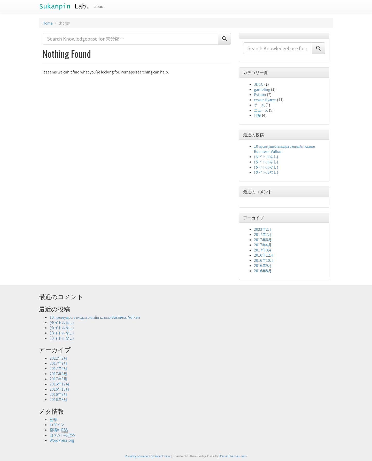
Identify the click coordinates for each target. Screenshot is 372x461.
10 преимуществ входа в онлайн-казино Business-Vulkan (95, 317)
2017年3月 (263, 249)
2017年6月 (263, 239)
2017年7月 (263, 234)
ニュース (261, 110)
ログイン (57, 424)
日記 (257, 115)
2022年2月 (263, 229)
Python (260, 94)
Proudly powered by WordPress (148, 456)
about (99, 6)
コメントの (62, 435)
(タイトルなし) (266, 156)
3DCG (259, 84)
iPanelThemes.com (233, 456)
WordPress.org (62, 440)
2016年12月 (264, 255)
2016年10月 (264, 260)
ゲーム (259, 104)
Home (48, 23)
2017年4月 (263, 244)
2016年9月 (263, 265)
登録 (53, 419)
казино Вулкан (265, 99)
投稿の (59, 430)
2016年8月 (263, 270)
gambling (262, 89)
